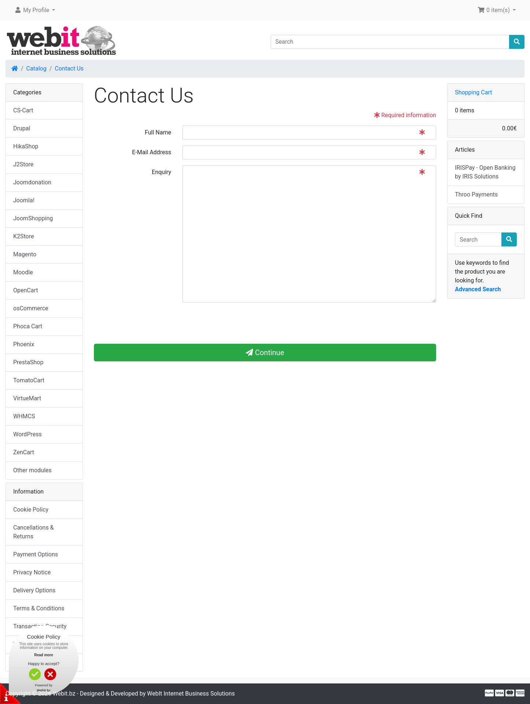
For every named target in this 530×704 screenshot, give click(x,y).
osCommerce (30, 308)
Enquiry (161, 172)
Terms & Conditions (39, 608)
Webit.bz (64, 693)
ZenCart (23, 452)
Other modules (32, 470)
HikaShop (26, 146)
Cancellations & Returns (33, 532)
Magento (24, 254)
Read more (43, 655)
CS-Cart (23, 110)
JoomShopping (33, 218)
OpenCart (25, 290)
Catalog (36, 68)
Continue (265, 352)
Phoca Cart (27, 326)
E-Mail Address (151, 152)
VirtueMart (27, 398)
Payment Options (35, 554)
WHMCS (24, 416)
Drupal (21, 128)
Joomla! (23, 200)
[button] (34, 10)
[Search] (390, 42)
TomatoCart (28, 380)
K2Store (23, 236)
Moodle (23, 272)
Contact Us (69, 68)
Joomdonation (32, 182)
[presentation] (149, 322)
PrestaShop (28, 362)
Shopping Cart (473, 92)
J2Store (23, 164)
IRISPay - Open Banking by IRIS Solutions (485, 172)
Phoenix (23, 344)
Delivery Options (34, 590)
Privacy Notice (32, 572)
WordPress (27, 434)
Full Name (158, 132)
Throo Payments (476, 194)
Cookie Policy (30, 509)
